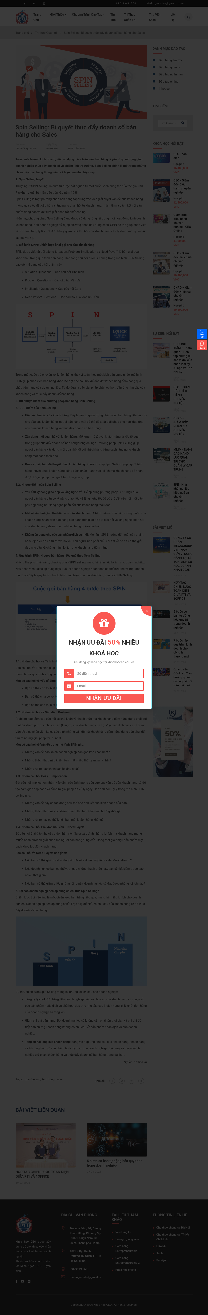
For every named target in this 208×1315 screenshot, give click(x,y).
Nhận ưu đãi (104, 698)
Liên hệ (201, 348)
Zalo (202, 337)
